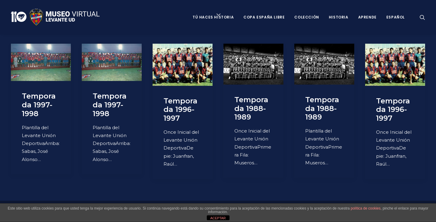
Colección (306, 17)
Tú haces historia (213, 17)
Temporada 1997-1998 (39, 105)
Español (395, 17)
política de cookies (366, 208)
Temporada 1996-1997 (180, 109)
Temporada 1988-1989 (251, 108)
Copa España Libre (264, 17)
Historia (338, 17)
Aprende (367, 17)
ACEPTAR (218, 218)
